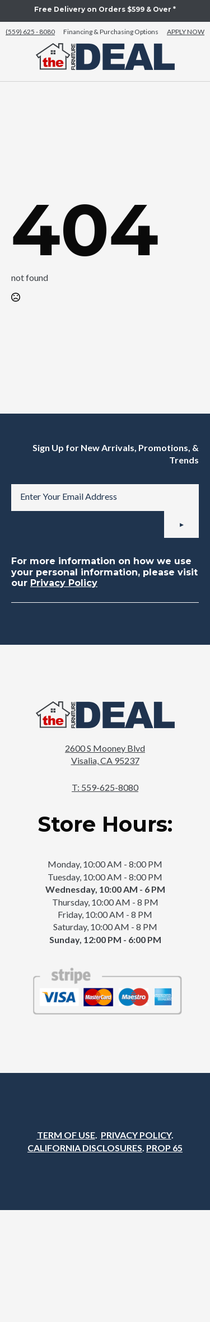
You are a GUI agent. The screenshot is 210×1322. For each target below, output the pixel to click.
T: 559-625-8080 (105, 787)
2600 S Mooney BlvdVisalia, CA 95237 (105, 754)
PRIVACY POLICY (136, 1134)
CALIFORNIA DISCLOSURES (84, 1147)
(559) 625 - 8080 (30, 31)
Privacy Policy (63, 583)
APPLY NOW (185, 31)
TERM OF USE (66, 1134)
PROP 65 (164, 1147)
